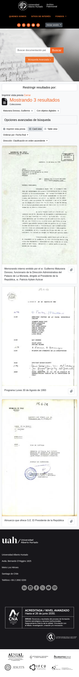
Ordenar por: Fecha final (15, 135)
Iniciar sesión (53, 25)
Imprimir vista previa (14, 129)
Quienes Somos (17, 16)
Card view (35, 129)
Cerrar (27, 95)
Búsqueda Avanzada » (39, 59)
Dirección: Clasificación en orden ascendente (24, 141)
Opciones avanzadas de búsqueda (27, 120)
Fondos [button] (60, 16)
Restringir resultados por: (39, 87)
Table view (50, 129)
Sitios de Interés (41, 16)
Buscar (56, 50)
